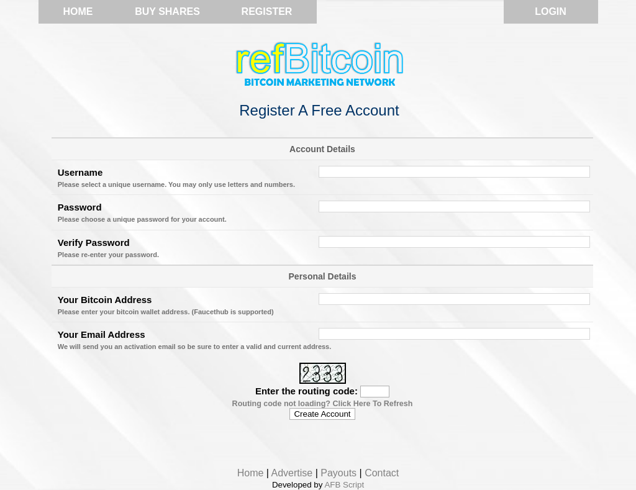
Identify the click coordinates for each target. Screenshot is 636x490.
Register (267, 11)
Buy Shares (167, 11)
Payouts (338, 473)
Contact (382, 473)
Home (78, 11)
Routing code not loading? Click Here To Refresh (322, 403)
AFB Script (344, 484)
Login (550, 11)
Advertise (292, 473)
